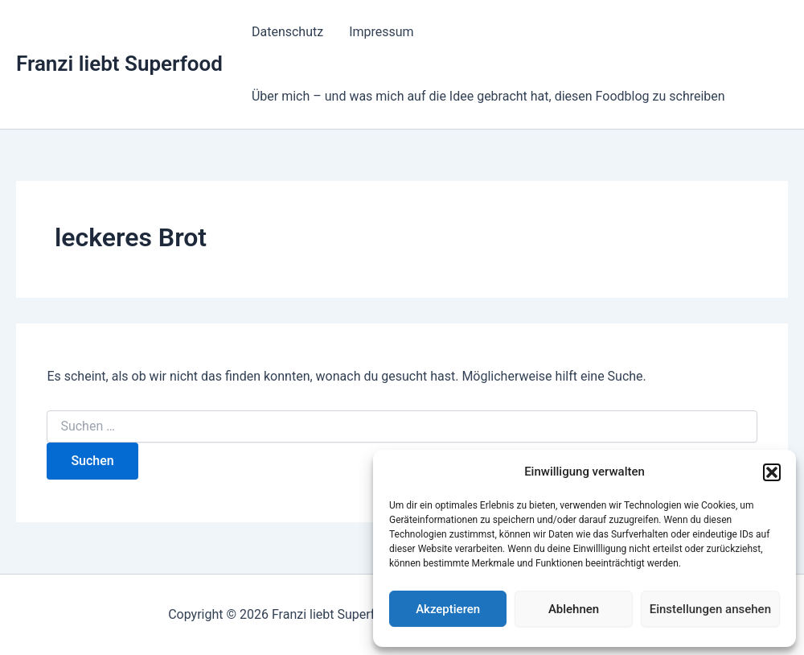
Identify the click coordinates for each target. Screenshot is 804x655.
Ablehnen (573, 609)
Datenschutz (287, 31)
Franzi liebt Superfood (119, 63)
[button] (772, 472)
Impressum (381, 31)
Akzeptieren (448, 609)
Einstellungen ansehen (710, 609)
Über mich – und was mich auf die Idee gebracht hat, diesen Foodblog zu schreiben (488, 96)
